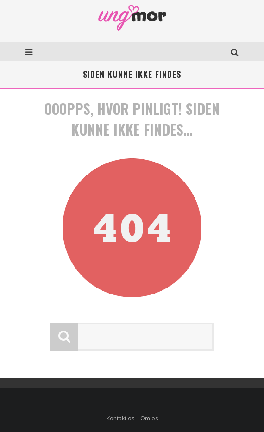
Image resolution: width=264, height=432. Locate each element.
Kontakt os (120, 418)
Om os (149, 418)
